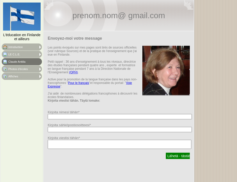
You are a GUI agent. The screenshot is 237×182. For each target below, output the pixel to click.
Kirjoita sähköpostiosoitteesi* (69, 125)
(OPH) (73, 72)
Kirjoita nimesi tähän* (64, 112)
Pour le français (78, 83)
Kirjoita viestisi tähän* (64, 138)
